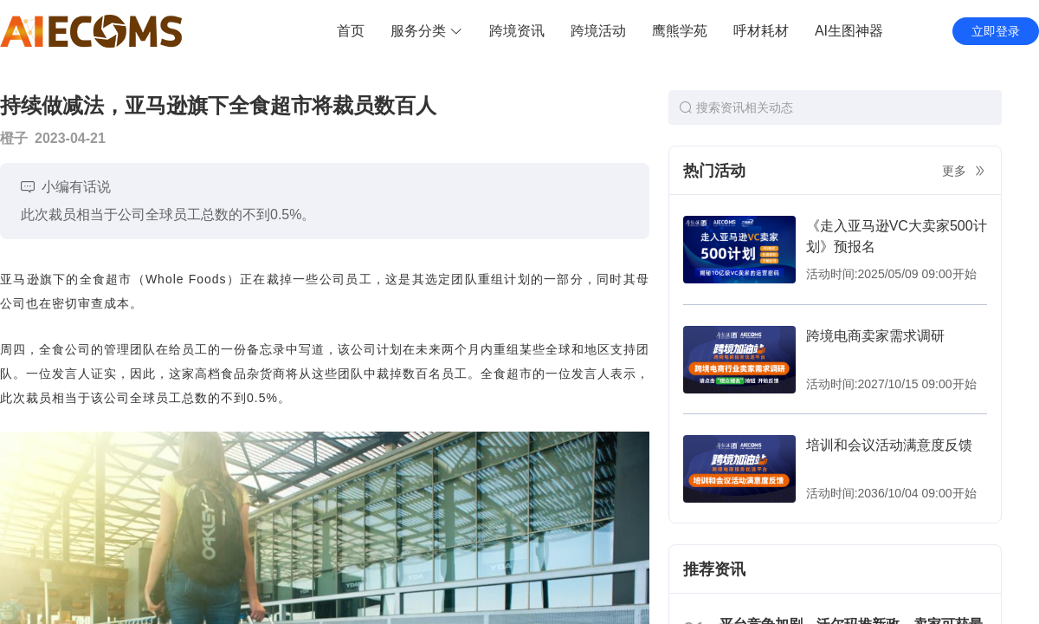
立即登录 (995, 31)
